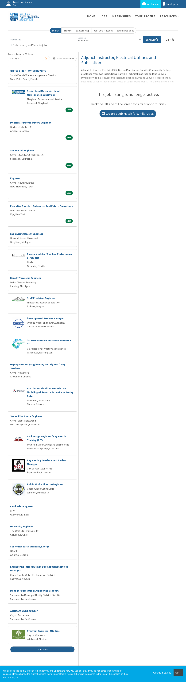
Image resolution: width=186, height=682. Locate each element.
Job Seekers (150, 4)
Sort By (13, 58)
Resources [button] (168, 16)
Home (91, 16)
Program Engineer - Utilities (43, 630)
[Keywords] (42, 39)
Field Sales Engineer (22, 506)
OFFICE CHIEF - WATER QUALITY (28, 70)
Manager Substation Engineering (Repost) (34, 590)
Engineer (15, 178)
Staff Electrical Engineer (41, 298)
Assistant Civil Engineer (24, 610)
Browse (67, 30)
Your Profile (145, 16)
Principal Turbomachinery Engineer (30, 122)
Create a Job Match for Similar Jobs (128, 114)
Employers (170, 4)
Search (55, 30)
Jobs (103, 16)
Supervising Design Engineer (26, 233)
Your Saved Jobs (125, 30)
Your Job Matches (103, 30)
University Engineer (21, 526)
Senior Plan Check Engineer (26, 416)
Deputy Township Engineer (25, 277)
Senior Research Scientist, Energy (29, 546)
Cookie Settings (162, 672)
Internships (121, 16)
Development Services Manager (45, 318)
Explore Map (82, 30)
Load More (42, 649)
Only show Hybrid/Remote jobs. (30, 45)
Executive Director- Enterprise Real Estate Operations (41, 206)
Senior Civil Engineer (22, 150)
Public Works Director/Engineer (45, 484)
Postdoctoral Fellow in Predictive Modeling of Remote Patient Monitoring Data (50, 392)
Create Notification (63, 58)
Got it (178, 672)
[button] (169, 39)
